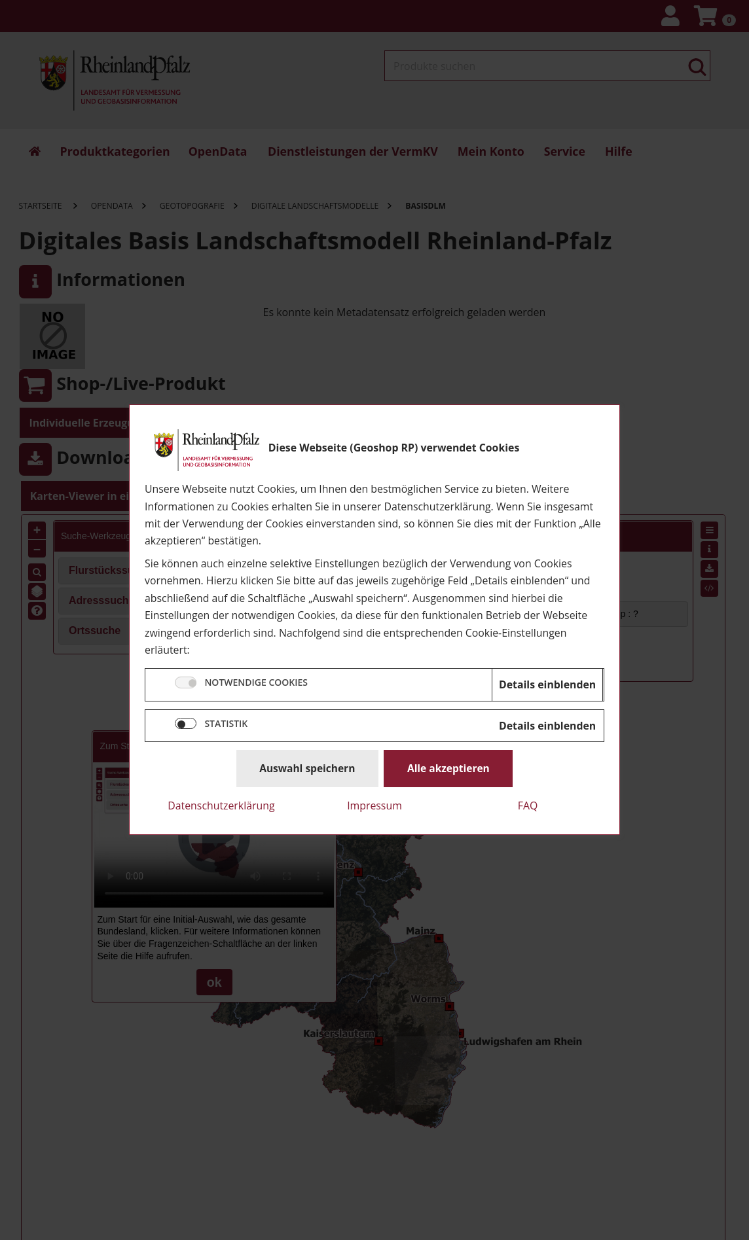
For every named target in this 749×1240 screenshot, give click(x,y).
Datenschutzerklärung (221, 805)
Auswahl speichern (307, 768)
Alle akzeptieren (448, 768)
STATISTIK (225, 723)
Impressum (374, 805)
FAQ (528, 805)
